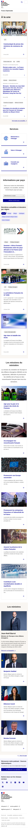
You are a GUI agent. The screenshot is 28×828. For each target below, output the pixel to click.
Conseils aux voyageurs (15, 163)
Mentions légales (4, 818)
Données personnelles (13, 818)
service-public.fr (14, 806)
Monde (3, 213)
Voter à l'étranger (16, 150)
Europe (9, 213)
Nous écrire (21, 818)
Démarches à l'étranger (15, 137)
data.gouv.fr (16, 809)
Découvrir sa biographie (7, 650)
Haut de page (23, 755)
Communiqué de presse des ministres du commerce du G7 (14, 46)
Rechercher (21, 2)
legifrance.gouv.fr (5, 809)
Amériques (21, 213)
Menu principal (25, 2)
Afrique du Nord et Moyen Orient (9, 216)
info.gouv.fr (4, 806)
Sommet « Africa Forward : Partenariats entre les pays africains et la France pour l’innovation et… (13, 249)
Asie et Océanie (5, 220)
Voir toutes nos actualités (18, 120)
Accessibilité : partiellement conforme (14, 815)
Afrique (15, 213)
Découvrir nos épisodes (14, 769)
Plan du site (3, 815)
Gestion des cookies (6, 820)
